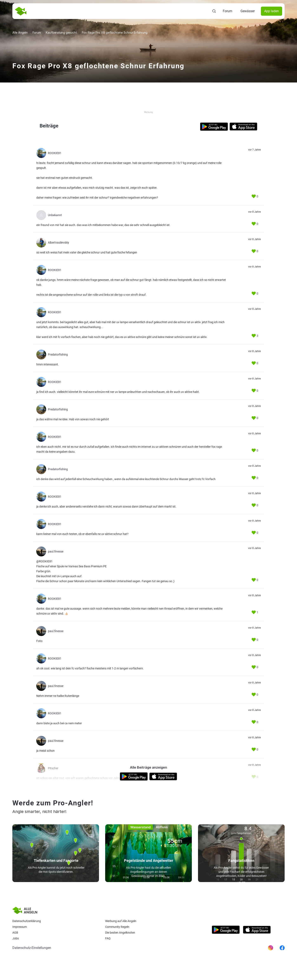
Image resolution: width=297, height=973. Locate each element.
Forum (227, 11)
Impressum (19, 926)
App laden (271, 11)
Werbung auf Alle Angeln (120, 921)
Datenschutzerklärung (26, 921)
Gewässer (247, 11)
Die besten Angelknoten (120, 932)
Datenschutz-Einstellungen (31, 948)
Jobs (15, 938)
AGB (15, 932)
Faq (108, 938)
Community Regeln (117, 926)
